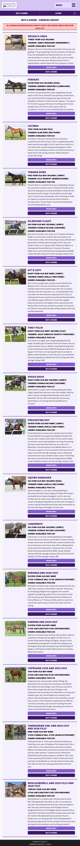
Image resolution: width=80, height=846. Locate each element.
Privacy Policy (40, 841)
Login (58, 13)
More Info (51, 67)
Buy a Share (22, 13)
